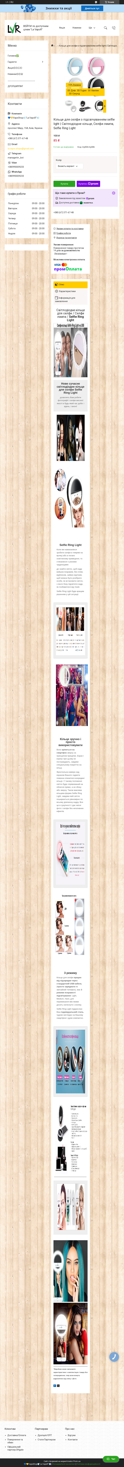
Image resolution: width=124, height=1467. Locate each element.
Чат (111, 1459)
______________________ (21, 80)
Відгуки (71, 1435)
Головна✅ (13, 55)
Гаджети (12, 62)
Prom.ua (76, 1461)
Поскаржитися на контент (63, 1464)
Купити (64, 184)
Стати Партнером (46, 1439)
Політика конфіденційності (88, 1464)
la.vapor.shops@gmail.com (21, 148)
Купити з (88, 183)
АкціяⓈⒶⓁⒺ (15, 68)
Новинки (77, 27)
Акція (62, 27)
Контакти (73, 1439)
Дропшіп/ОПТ (45, 1435)
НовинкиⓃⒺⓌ (15, 74)
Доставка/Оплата (16, 1435)
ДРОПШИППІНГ (15, 86)
